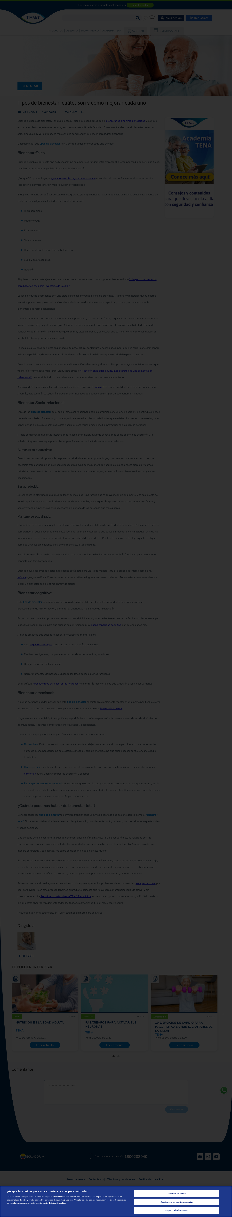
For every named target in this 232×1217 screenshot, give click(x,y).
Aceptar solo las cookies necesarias (177, 1202)
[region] (116, 1201)
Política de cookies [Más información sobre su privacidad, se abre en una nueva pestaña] (57, 1203)
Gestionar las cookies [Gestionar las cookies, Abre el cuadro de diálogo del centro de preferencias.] (176, 1193)
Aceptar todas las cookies (176, 1210)
